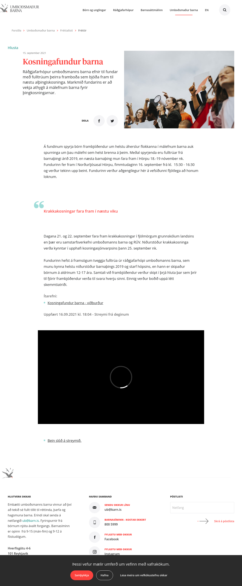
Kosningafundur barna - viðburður (75, 302)
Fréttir (82, 30)
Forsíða (16, 30)
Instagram (112, 554)
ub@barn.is (30, 521)
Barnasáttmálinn (152, 10)
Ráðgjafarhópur (123, 10)
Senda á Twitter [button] (112, 120)
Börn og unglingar (94, 10)
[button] (13, 47)
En (207, 10)
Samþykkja (82, 575)
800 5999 (111, 524)
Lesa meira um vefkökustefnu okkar (143, 575)
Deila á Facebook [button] (99, 120)
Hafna (105, 575)
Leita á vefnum (224, 10)
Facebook (111, 539)
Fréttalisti (66, 30)
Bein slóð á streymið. (64, 440)
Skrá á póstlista (224, 521)
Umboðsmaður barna (41, 30)
